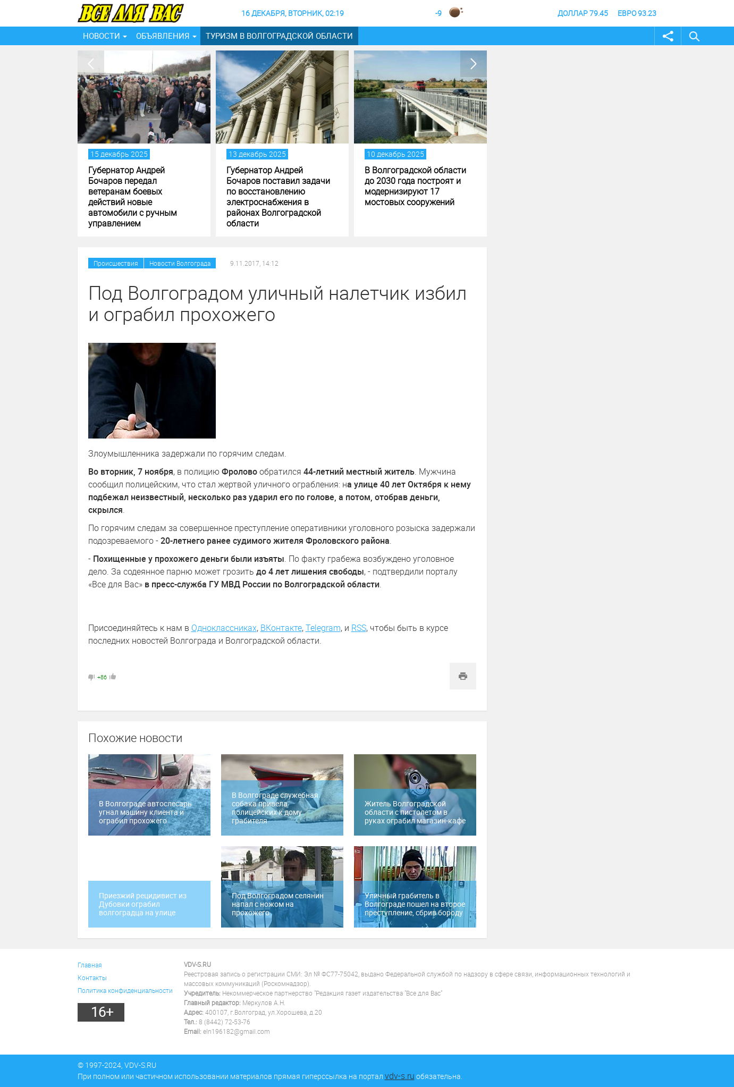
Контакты (92, 977)
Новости (101, 35)
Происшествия (116, 263)
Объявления (163, 35)
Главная (90, 964)
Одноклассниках (224, 628)
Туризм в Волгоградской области (279, 35)
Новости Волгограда (179, 263)
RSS (358, 628)
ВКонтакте (281, 628)
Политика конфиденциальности (125, 990)
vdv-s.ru (400, 1076)
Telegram (323, 628)
